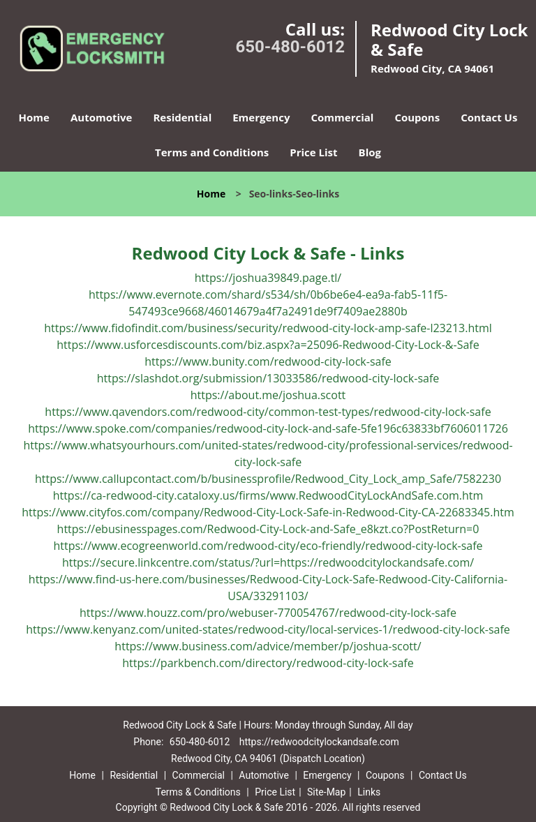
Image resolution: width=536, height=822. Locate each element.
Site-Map (326, 792)
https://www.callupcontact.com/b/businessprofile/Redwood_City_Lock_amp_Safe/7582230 (268, 478)
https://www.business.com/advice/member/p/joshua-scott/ (267, 646)
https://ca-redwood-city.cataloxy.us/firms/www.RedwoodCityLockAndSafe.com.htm (268, 495)
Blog (370, 152)
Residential (182, 117)
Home (34, 117)
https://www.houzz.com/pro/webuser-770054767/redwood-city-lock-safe (268, 612)
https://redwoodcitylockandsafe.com (319, 741)
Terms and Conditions (212, 152)
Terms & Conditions (198, 792)
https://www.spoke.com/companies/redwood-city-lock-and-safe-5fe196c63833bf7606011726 (268, 428)
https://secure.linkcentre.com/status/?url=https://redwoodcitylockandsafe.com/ (268, 562)
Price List (313, 152)
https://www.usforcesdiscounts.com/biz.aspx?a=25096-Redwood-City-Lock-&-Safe (268, 344)
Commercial (342, 117)
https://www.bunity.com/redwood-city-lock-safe (268, 361)
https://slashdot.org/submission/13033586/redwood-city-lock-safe (268, 378)
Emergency (261, 117)
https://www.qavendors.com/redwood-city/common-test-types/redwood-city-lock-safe (268, 411)
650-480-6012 (290, 47)
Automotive (101, 117)
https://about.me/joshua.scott (268, 395)
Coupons (417, 117)
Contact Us (489, 117)
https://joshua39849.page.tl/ (268, 277)
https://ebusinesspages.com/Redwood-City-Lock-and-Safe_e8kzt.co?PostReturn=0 (268, 529)
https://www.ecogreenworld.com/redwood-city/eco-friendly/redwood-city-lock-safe (267, 545)
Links (368, 792)
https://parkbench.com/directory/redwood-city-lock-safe (267, 663)
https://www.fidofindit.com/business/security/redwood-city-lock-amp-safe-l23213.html (268, 328)
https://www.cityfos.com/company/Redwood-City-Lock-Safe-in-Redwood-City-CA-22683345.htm (268, 512)
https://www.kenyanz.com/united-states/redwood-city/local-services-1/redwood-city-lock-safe (268, 629)
